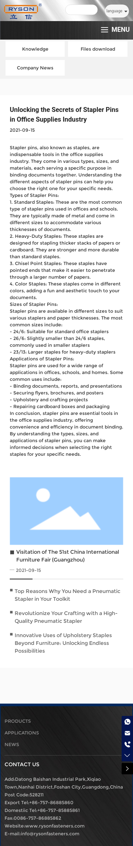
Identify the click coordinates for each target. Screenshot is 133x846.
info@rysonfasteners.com (50, 834)
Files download (98, 49)
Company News (35, 68)
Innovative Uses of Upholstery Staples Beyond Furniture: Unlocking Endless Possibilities (63, 643)
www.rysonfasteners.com (55, 826)
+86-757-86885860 (51, 802)
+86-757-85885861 (58, 810)
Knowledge (35, 49)
